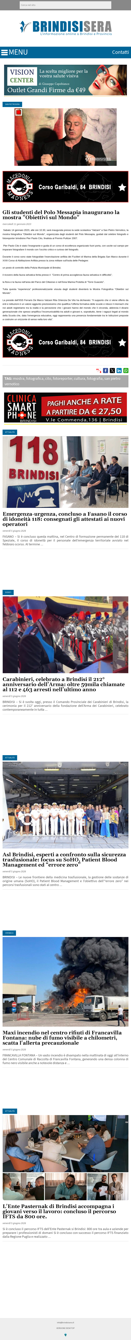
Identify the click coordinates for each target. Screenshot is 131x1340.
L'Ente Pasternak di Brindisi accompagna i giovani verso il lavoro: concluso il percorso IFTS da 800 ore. (59, 1211)
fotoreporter (62, 378)
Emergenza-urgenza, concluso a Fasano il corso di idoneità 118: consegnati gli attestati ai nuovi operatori (65, 519)
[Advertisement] (65, 569)
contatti (120, 52)
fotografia (95, 378)
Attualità (10, 432)
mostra (18, 378)
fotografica (34, 378)
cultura (79, 378)
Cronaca (9, 933)
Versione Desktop (65, 1328)
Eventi (8, 592)
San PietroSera (12, 104)
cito (48, 378)
